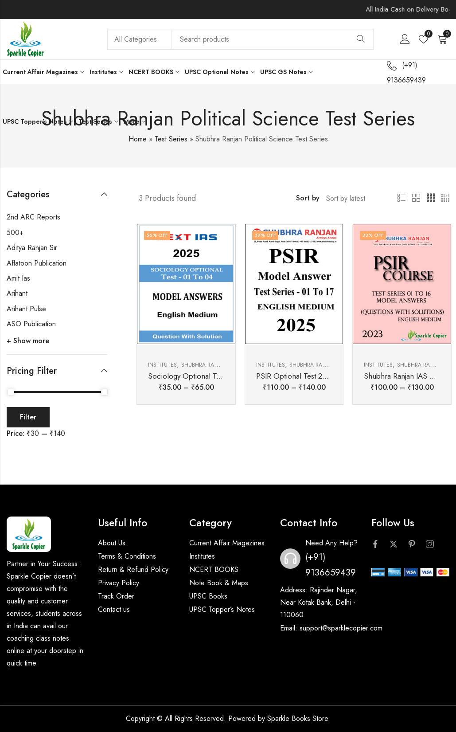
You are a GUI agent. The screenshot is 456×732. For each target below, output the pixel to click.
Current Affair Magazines (227, 543)
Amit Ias (18, 278)
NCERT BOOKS (213, 569)
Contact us (114, 609)
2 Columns (416, 198)
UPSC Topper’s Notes (222, 609)
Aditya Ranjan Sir (32, 248)
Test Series (171, 139)
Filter (28, 417)
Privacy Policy (118, 583)
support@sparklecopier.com (341, 628)
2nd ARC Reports (33, 217)
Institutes (162, 365)
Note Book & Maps (218, 583)
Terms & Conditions (127, 556)
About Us (111, 543)
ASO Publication (31, 324)
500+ (15, 232)
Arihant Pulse (26, 309)
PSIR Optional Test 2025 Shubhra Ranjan (321, 376)
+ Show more (28, 341)
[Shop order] (351, 198)
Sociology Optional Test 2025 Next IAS (211, 376)
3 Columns (431, 198)
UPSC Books (208, 596)
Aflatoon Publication (36, 263)
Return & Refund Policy (133, 569)
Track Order (116, 596)
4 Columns (445, 198)
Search (361, 39)
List (401, 198)
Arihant (17, 293)
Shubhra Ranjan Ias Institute (222, 365)
